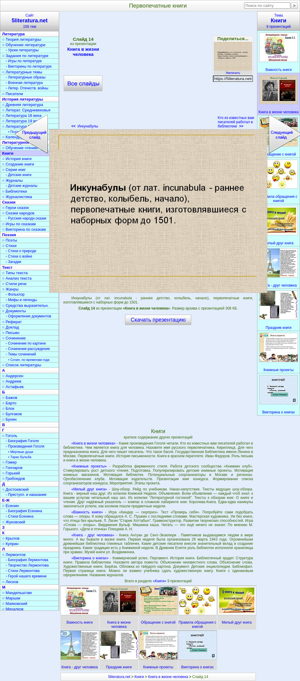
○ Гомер (9, 462)
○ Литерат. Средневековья (26, 110)
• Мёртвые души (20, 452)
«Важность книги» (87, 512)
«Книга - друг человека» (92, 535)
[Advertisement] (158, 376)
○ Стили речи (14, 283)
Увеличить (233, 71)
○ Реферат (12, 322)
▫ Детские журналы (21, 186)
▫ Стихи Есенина (20, 516)
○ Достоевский (15, 489)
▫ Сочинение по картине (26, 343)
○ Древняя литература (22, 104)
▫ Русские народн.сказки (26, 218)
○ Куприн (10, 543)
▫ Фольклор (15, 294)
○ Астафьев (13, 386)
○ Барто (9, 403)
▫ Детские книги (18, 175)
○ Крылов (10, 538)
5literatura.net (119, 677)
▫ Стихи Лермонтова (23, 571)
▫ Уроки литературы (22, 50)
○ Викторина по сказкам (24, 229)
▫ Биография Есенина (24, 511)
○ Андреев (11, 381)
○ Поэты (9, 240)
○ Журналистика (17, 196)
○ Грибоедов (13, 478)
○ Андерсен (12, 376)
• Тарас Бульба (19, 457)
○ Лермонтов (14, 554)
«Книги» (160, 581)
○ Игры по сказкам (19, 224)
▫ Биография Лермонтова (27, 560)
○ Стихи (9, 245)
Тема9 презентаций (278, 21)
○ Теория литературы (21, 39)
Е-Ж (6, 500)
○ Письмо (11, 332)
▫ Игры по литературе (24, 61)
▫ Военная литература (24, 83)
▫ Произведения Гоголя (25, 446)
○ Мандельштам (17, 592)
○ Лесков (10, 582)
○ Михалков (13, 609)
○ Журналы (12, 180)
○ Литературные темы (22, 72)
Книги (139, 677)
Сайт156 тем (29, 21)
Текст (7, 267)
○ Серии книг (14, 169)
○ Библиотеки (14, 191)
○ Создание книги (18, 164)
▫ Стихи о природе (21, 251)
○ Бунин (9, 419)
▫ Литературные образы (26, 77)
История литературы (22, 99)
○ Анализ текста (16, 278)
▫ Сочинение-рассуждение (28, 349)
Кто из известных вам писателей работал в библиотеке (236, 122)
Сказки (8, 202)
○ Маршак (11, 598)
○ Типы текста (15, 273)
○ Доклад (10, 327)
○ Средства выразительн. (25, 305)
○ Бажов (9, 397)
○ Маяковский (14, 603)
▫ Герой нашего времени (26, 576)
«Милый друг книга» (89, 489)
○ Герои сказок (15, 207)
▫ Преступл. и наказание (26, 495)
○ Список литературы (21, 365)
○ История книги (17, 158)
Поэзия (9, 235)
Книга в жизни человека (168, 677)
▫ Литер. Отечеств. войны (27, 88)
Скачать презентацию (158, 320)
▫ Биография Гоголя (22, 441)
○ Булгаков (12, 414)
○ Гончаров (12, 467)
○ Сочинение (14, 338)
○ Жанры (10, 289)
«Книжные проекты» (89, 466)
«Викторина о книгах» (89, 558)
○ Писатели (12, 94)
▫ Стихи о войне (19, 256)
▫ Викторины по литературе (29, 66)
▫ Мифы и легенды (21, 300)
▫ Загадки (13, 262)
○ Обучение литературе (24, 45)
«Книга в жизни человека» (93, 443)
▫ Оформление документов (28, 316)
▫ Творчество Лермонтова (27, 565)
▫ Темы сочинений (21, 354)
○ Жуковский (13, 522)
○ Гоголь (10, 435)
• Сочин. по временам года (29, 359)
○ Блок (8, 408)
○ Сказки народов (18, 213)
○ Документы (14, 311)
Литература (13, 34)
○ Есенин (10, 505)
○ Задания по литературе (25, 55)
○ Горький (11, 473)
